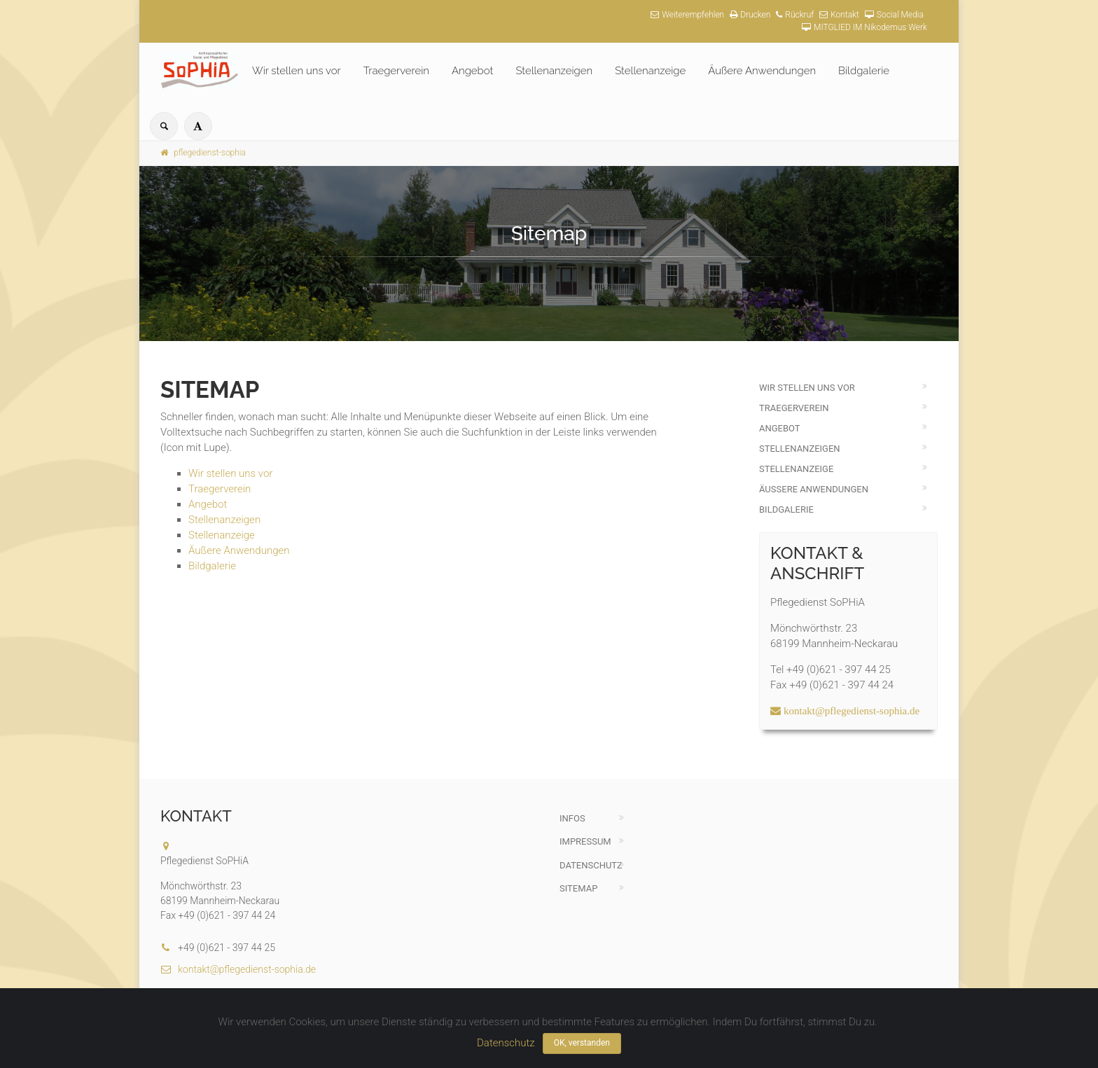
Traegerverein (396, 70)
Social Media (894, 15)
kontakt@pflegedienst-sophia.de (238, 969)
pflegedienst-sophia (203, 153)
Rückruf (795, 15)
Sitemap (578, 888)
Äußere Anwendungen (762, 70)
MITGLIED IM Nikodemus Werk (864, 27)
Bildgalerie (863, 70)
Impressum (585, 841)
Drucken (750, 15)
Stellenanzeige (650, 70)
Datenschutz (591, 865)
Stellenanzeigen (553, 70)
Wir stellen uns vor (296, 70)
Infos (572, 818)
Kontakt (839, 15)
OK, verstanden (582, 1043)
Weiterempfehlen (687, 15)
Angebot (472, 70)
